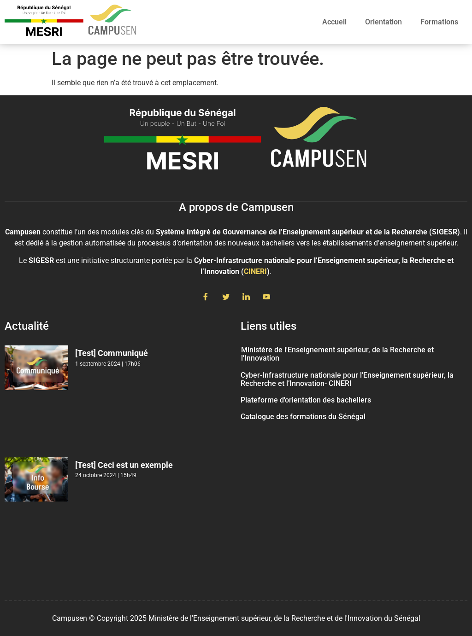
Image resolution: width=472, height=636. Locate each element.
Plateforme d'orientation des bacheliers (306, 400)
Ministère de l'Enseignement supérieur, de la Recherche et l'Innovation (337, 353)
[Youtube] (266, 297)
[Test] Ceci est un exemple (124, 465)
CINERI (255, 271)
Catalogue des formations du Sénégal (303, 416)
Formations (439, 22)
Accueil (334, 22)
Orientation (383, 22)
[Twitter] (226, 297)
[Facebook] (205, 297)
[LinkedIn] (246, 297)
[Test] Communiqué (111, 353)
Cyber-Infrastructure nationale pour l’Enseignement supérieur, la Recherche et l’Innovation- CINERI (347, 379)
